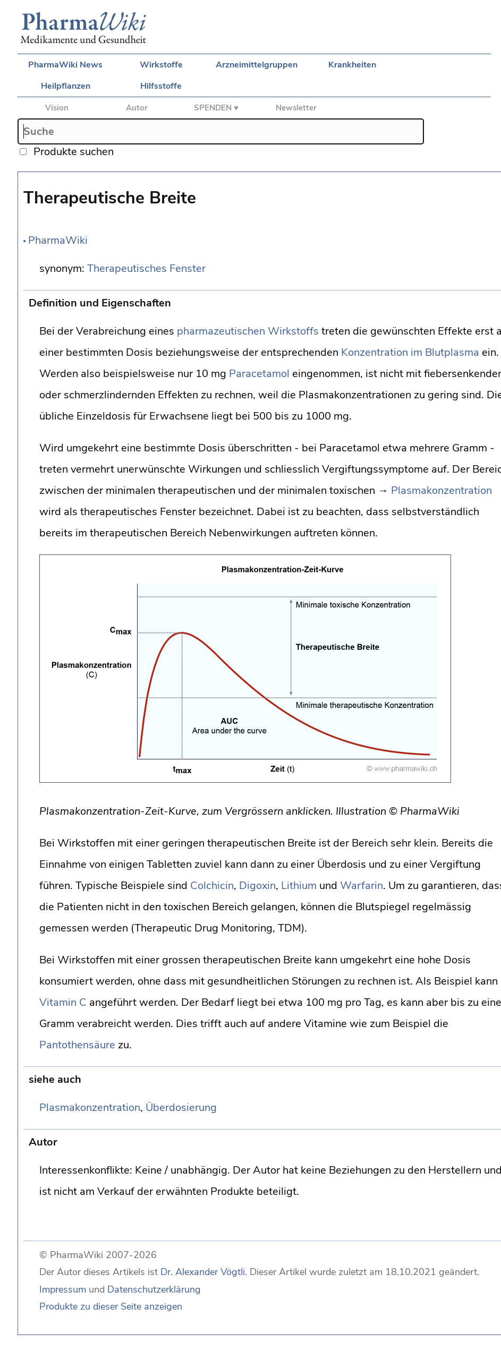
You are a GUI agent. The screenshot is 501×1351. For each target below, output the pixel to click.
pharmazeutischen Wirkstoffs (248, 331)
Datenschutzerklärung (154, 1289)
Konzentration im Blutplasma (410, 352)
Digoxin (257, 885)
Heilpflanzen (65, 86)
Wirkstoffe (161, 65)
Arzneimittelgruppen (257, 65)
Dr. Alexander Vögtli (202, 1272)
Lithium (299, 885)
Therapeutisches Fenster (146, 268)
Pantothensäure (77, 1045)
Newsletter (296, 107)
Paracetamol (259, 373)
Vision (57, 107)
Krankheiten (352, 65)
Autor (137, 107)
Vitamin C (63, 1002)
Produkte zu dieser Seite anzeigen (110, 1306)
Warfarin (361, 885)
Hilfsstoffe (161, 86)
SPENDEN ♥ (216, 107)
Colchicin (212, 885)
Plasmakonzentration (441, 490)
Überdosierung (181, 1107)
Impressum (62, 1289)
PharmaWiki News (65, 65)
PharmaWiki (58, 240)
